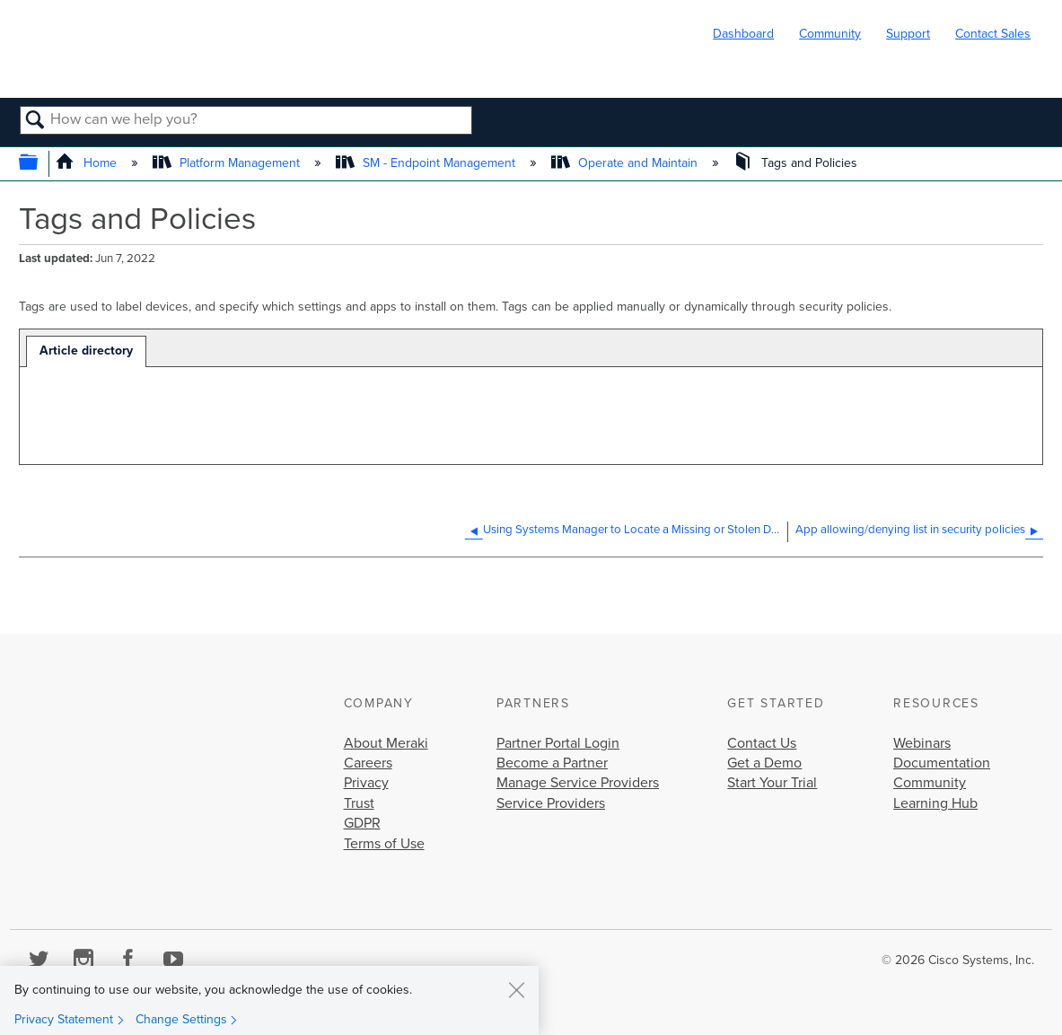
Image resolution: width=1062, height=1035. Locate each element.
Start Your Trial (772, 783)
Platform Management (228, 163)
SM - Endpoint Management (427, 163)
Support (908, 33)
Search (35, 121)
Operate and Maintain (626, 163)
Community (830, 33)
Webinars (922, 743)
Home (87, 163)
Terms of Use (384, 844)
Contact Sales (993, 33)
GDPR (362, 823)
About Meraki (386, 743)
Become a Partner (552, 763)
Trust (359, 803)
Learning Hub (935, 803)
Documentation (941, 763)
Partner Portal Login (557, 743)
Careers (368, 763)
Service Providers (550, 803)
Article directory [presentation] (86, 350)
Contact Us (761, 743)
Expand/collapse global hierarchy (40, 164)
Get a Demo (764, 763)
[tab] (86, 351)
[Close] (516, 989)
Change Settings (181, 1019)
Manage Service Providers (577, 783)
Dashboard (743, 33)
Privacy (366, 783)
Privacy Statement (63, 1019)
